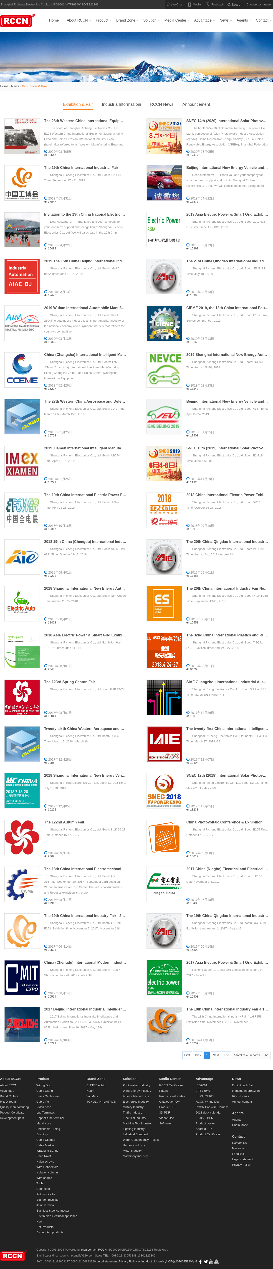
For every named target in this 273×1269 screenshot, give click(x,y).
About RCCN (77, 20)
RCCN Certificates (171, 1085)
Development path (12, 1118)
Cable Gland (44, 1090)
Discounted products (49, 1232)
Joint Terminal (45, 1205)
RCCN (102, 1249)
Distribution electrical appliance (56, 1216)
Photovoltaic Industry (136, 1085)
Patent (163, 1090)
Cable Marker (45, 1145)
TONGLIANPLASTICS (101, 1101)
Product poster (205, 1123)
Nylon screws (45, 1161)
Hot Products (44, 1227)
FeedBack (238, 1154)
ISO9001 (201, 1085)
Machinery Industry (135, 1156)
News (224, 20)
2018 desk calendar (208, 1112)
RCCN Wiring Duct (208, 1101)
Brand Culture (9, 1096)
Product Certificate (12, 1112)
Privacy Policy (241, 1164)
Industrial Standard (135, 1134)
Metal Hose (43, 1123)
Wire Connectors (47, 1167)
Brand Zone (125, 20)
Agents (242, 20)
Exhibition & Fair (34, 86)
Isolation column (47, 1172)
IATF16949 (203, 1090)
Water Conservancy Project (141, 1139)
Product (102, 20)
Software (165, 1123)
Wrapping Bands (47, 1150)
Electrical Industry (134, 1118)
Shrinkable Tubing (48, 1129)
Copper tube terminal (50, 1118)
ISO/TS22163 (205, 1096)
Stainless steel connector (52, 1210)
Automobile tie (45, 1194)
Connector (43, 1188)
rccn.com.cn (89, 1249)
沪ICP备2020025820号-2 (180, 1261)
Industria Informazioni (121, 104)
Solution (150, 20)
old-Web (158, 1261)
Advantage (203, 20)
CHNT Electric (95, 1085)
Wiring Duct (44, 1085)
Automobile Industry (136, 1096)
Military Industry (133, 1107)
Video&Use (166, 1118)
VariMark (92, 1096)
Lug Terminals (45, 1112)
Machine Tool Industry (137, 1123)
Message (238, 1148)
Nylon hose (43, 1107)
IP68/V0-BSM (205, 1118)
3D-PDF (164, 1112)
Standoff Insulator (48, 1199)
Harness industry (134, 1145)
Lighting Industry (133, 1129)
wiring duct (145, 1261)
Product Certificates (172, 1096)
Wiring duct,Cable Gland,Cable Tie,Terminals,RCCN (18, 20)
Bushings (42, 1134)
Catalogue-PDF (169, 1101)
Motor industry (132, 1150)
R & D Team (8, 1101)
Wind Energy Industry (137, 1090)
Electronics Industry (136, 1101)
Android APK (204, 1129)
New (39, 1221)
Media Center (175, 20)
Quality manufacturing (14, 1107)
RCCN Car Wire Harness (212, 1107)
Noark (90, 1090)
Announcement (196, 104)
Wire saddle (44, 1178)
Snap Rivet (43, 1156)
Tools (39, 1183)
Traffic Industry (132, 1112)
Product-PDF (167, 1107)
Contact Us (239, 1143)
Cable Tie (42, 1101)
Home (54, 20)
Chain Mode (240, 1125)
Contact (262, 20)
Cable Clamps (45, 1139)
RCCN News (161, 104)
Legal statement (242, 1159)
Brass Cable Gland (48, 1096)
